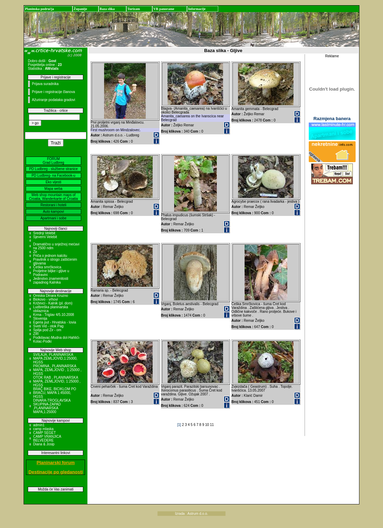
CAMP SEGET (44, 433)
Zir (35, 252)
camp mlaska (43, 429)
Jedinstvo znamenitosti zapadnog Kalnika (50, 280)
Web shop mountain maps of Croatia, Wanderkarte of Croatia (53, 197)
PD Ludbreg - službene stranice (53, 169)
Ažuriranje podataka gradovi (53, 100)
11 (212, 425)
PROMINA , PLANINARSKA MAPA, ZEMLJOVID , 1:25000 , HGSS (57, 370)
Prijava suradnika (45, 84)
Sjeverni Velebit (45, 237)
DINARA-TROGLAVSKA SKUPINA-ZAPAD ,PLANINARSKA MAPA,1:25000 (51, 406)
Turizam (133, 9)
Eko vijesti (53, 182)
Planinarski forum (56, 462)
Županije (80, 9)
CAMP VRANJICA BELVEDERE (47, 438)
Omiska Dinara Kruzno (50, 295)
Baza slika (107, 9)
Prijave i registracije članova (53, 92)
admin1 (38, 425)
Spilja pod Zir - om (47, 330)
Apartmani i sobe (53, 218)
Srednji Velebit (44, 233)
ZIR (36, 334)
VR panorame (163, 9)
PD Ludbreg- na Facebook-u (53, 175)
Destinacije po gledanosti (55, 472)
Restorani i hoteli (53, 205)
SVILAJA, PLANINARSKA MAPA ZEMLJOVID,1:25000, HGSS (55, 358)
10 (207, 425)
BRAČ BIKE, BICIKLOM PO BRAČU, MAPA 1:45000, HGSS (54, 393)
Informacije (197, 9)
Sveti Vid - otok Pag (48, 326)
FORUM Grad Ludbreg (53, 161)
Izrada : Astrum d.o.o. (191, 514)
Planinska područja (39, 9)
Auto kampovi (53, 211)
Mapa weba (53, 189)
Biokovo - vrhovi (45, 299)
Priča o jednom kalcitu (50, 256)
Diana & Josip (43, 444)
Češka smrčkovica (47, 267)
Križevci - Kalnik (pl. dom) (52, 303)
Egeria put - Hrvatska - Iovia (54, 322)
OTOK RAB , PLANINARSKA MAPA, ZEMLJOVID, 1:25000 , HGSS (56, 381)
